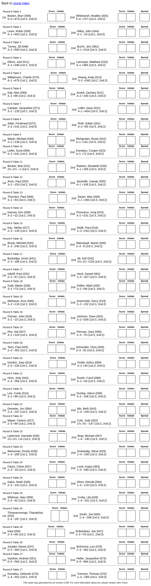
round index (21, 3)
